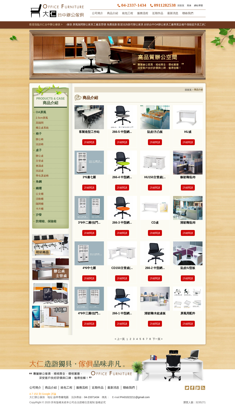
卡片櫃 (40, 208)
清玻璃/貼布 (188, 222)
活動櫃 (40, 198)
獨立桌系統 (42, 127)
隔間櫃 (40, 203)
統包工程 (127, 13)
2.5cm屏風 (42, 117)
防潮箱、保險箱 (46, 221)
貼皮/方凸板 (155, 131)
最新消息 (172, 13)
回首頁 (181, 5)
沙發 (39, 214)
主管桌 (40, 160)
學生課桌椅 (42, 175)
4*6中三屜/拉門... (89, 313)
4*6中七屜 (89, 268)
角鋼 (39, 181)
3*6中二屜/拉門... (89, 222)
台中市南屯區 (61, 397)
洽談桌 (40, 170)
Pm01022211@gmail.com (135, 397)
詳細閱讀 (89, 142)
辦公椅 (40, 139)
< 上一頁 (120, 338)
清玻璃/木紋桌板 (155, 313)
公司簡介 (97, 13)
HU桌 (187, 131)
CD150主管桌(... (122, 268)
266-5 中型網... (122, 131)
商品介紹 (112, 13)
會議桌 (40, 165)
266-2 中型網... (155, 268)
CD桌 (154, 222)
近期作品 (157, 13)
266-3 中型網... (122, 222)
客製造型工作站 (89, 131)
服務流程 (142, 13)
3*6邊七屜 (89, 177)
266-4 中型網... (122, 177)
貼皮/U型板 (187, 268)
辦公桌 (40, 155)
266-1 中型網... (122, 313)
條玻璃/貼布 (188, 177)
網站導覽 (198, 5)
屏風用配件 (187, 313)
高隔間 (40, 122)
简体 (189, 5)
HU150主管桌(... (155, 177)
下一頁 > (157, 338)
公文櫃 (40, 193)
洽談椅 (40, 144)
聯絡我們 (187, 13)
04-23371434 (91, 397)
